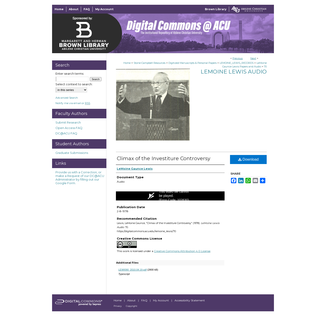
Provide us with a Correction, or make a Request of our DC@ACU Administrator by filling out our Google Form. (79, 177)
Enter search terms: (69, 73)
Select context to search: (74, 84)
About (131, 300)
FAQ (144, 300)
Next (253, 58)
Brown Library (215, 9)
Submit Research (68, 122)
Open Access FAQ (68, 128)
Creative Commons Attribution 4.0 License (182, 251)
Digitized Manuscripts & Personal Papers (192, 62)
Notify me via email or (72, 103)
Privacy (118, 306)
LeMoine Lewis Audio (234, 71)
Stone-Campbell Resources (149, 62)
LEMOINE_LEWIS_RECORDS (237, 62)
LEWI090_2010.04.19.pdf (132, 269)
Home (127, 62)
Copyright (131, 306)
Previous (238, 58)
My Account (161, 300)
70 (265, 66)
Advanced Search (66, 97)
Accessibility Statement (190, 300)
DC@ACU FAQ (66, 133)
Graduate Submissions (71, 153)
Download (248, 159)
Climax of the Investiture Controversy (163, 158)
